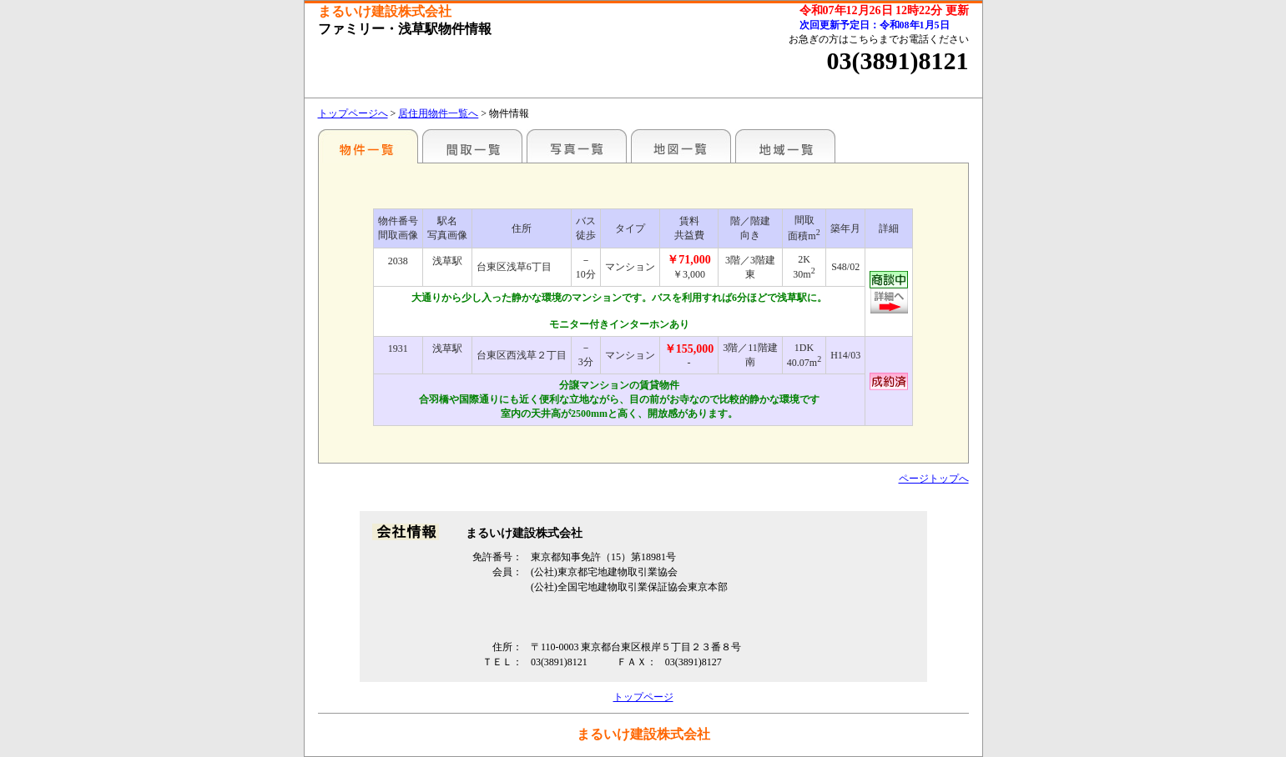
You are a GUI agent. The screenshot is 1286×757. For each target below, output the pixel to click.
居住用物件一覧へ (438, 113)
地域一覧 (785, 146)
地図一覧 (681, 146)
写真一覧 (577, 146)
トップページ (643, 697)
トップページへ (353, 113)
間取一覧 (472, 146)
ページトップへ (934, 478)
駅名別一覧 (368, 146)
